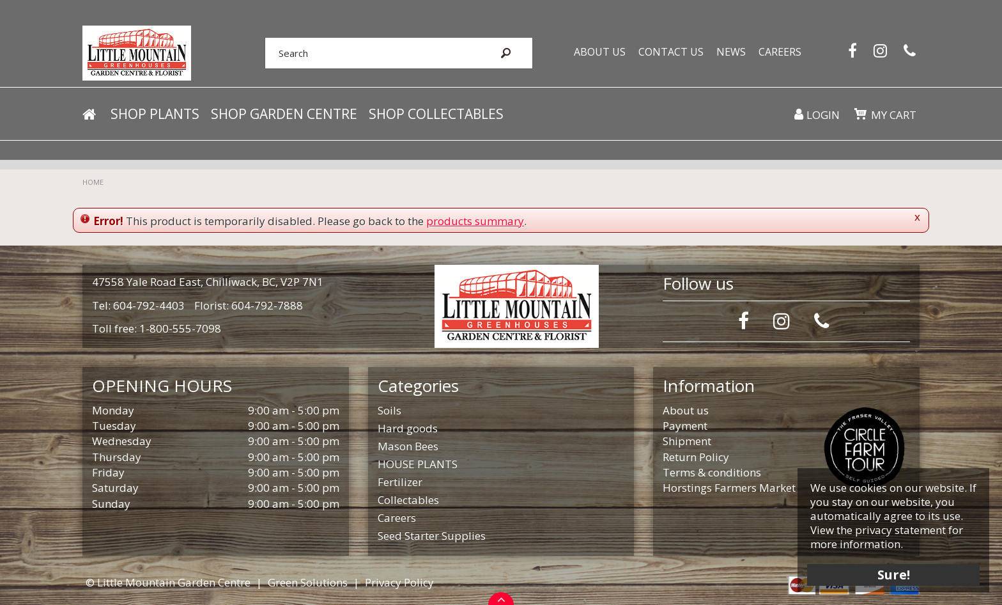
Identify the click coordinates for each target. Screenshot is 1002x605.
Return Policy (696, 457)
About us (686, 410)
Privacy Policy (399, 582)
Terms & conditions (712, 472)
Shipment (687, 441)
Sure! (893, 574)
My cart (893, 114)
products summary (475, 221)
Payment (685, 425)
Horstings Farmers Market (729, 487)
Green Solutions (308, 582)
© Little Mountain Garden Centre (168, 582)
